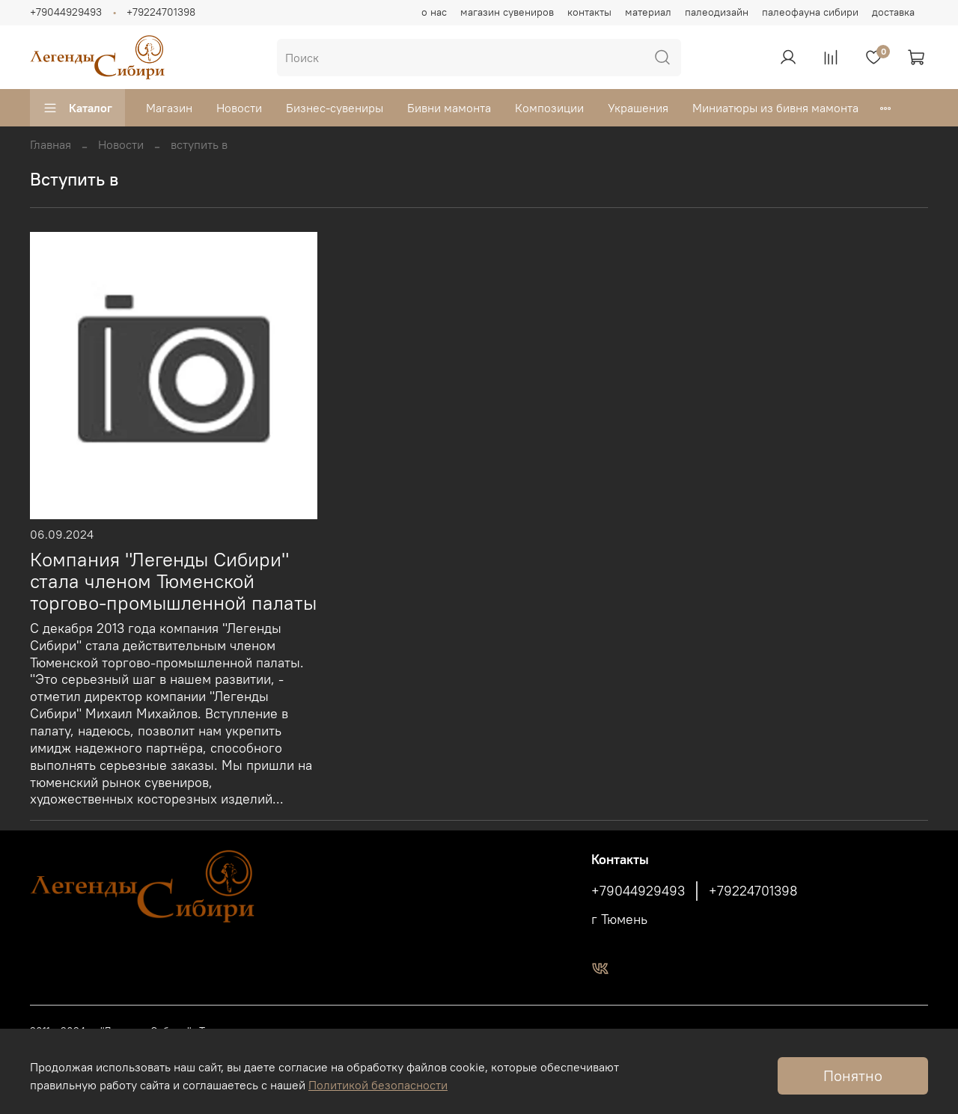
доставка (893, 12)
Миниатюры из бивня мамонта (775, 107)
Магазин (169, 107)
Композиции (549, 107)
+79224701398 (160, 12)
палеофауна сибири (810, 12)
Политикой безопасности (378, 1084)
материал (648, 12)
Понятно (852, 1075)
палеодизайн (716, 12)
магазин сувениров (507, 12)
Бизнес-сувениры (334, 107)
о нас (434, 12)
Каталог (77, 107)
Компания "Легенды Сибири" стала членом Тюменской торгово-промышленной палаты (173, 581)
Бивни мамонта (449, 107)
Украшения (638, 107)
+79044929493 (66, 12)
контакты (589, 12)
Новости (239, 107)
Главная (50, 144)
